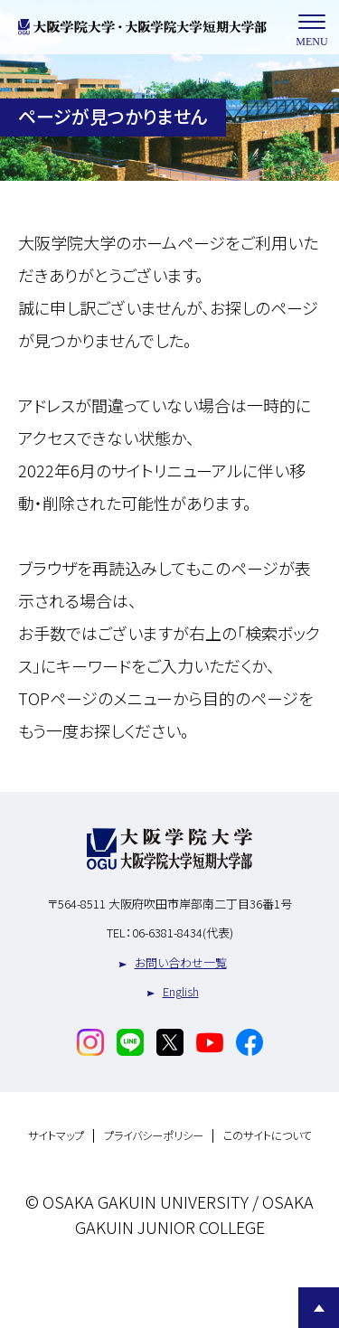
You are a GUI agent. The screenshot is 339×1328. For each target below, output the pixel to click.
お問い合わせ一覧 (181, 962)
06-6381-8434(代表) (182, 932)
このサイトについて (267, 1136)
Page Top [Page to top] (318, 1307)
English (181, 991)
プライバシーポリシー (153, 1136)
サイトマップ (56, 1136)
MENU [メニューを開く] (312, 27)
